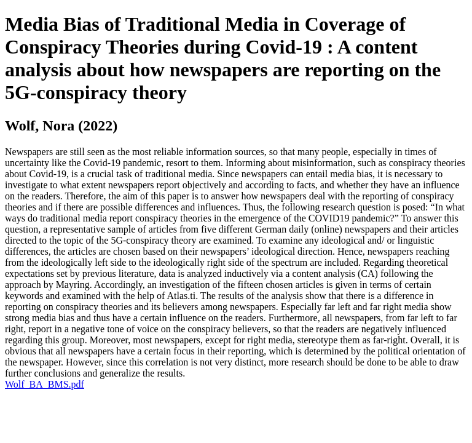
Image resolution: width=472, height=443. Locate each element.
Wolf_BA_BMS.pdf (44, 384)
